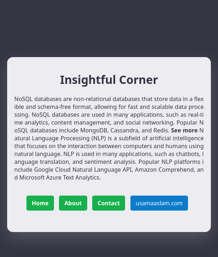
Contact (109, 203)
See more (184, 130)
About (73, 203)
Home (40, 203)
